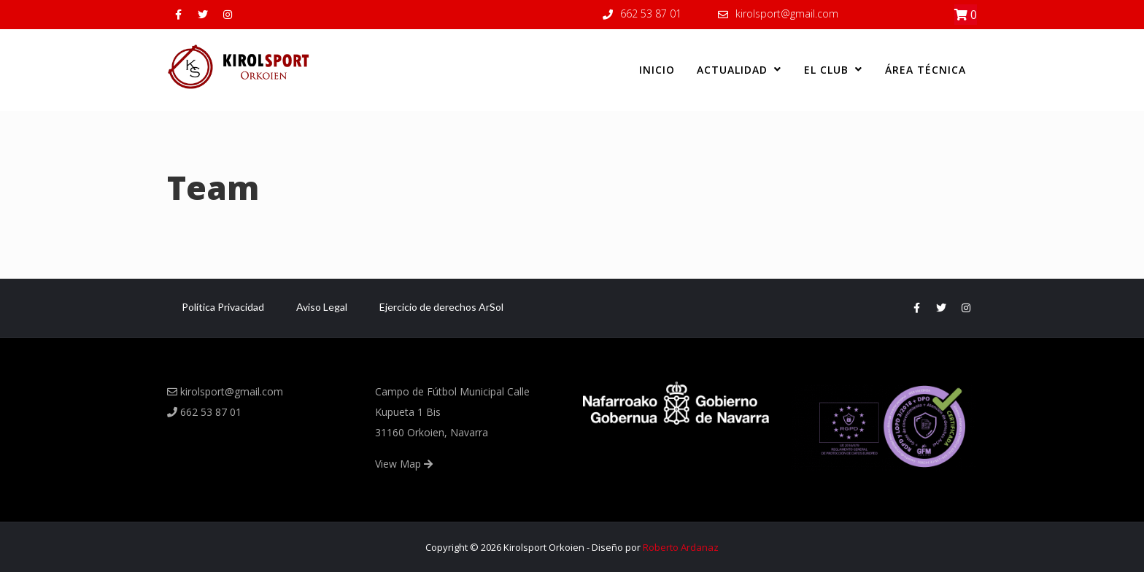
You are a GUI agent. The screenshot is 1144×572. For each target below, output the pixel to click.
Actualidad (739, 70)
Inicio (657, 70)
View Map (404, 464)
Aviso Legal (321, 307)
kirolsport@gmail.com (786, 13)
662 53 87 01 (650, 13)
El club (833, 70)
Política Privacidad (223, 307)
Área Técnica (925, 70)
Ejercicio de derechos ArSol (441, 307)
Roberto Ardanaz (681, 547)
